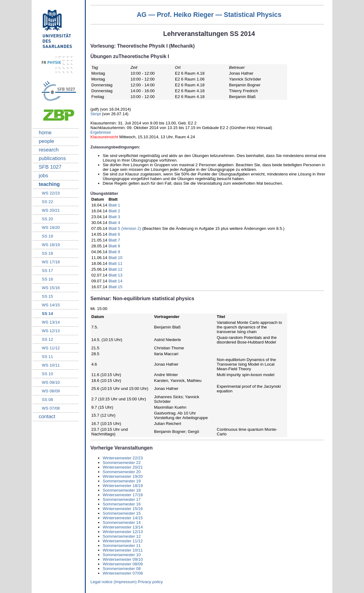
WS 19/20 (51, 227)
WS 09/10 (51, 382)
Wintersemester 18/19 (123, 485)
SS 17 (47, 270)
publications (52, 158)
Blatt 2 (114, 211)
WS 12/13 (51, 330)
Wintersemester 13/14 (123, 527)
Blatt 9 (114, 251)
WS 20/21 (51, 210)
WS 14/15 (51, 305)
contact (47, 416)
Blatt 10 (115, 257)
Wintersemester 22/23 (123, 458)
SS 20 (47, 219)
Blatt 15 (115, 287)
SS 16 (47, 279)
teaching (49, 184)
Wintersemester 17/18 (123, 495)
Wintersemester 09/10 (123, 559)
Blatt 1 (114, 205)
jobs (43, 176)
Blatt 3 (114, 216)
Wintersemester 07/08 (123, 573)
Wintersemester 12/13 (123, 531)
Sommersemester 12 (122, 536)
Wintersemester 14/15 (123, 518)
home (45, 132)
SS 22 (47, 201)
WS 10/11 (51, 365)
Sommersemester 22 (122, 462)
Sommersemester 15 (122, 513)
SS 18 (47, 253)
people (46, 141)
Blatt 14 (115, 281)
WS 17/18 (51, 262)
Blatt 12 (115, 269)
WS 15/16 (51, 287)
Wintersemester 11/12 (123, 541)
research (49, 150)
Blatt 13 (115, 275)
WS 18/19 (51, 244)
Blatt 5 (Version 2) (125, 228)
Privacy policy (150, 581)
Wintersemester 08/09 (123, 564)
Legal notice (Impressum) (113, 581)
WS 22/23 (51, 193)
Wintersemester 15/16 (123, 508)
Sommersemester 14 (122, 522)
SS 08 (47, 399)
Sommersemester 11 (122, 545)
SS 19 (47, 236)
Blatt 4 (114, 222)
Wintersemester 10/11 (123, 550)
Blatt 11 (115, 263)
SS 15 (47, 296)
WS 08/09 (51, 391)
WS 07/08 (51, 408)
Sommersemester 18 (122, 490)
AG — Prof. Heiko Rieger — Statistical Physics (209, 14)
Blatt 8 (114, 246)
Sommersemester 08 (122, 568)
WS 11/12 (51, 348)
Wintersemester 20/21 (123, 467)
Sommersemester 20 (122, 471)
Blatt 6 (114, 234)
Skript (96, 114)
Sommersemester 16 (122, 504)
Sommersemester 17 (122, 499)
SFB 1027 (50, 167)
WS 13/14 (51, 322)
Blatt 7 (114, 240)
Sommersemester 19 (122, 481)
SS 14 (47, 313)
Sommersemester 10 (122, 554)
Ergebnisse (100, 132)
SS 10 (47, 373)
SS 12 (47, 339)
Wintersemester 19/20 (123, 476)
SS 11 (47, 356)
